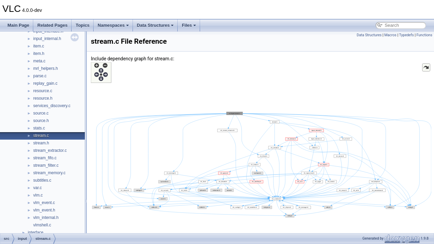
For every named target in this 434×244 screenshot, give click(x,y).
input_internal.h (47, 38)
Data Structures (155, 25)
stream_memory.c (49, 172)
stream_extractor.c (50, 150)
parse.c (39, 76)
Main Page (18, 25)
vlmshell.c (42, 225)
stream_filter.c (46, 165)
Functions (424, 35)
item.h (38, 53)
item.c (38, 46)
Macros (390, 35)
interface (35, 232)
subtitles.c (42, 180)
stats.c (39, 128)
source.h (41, 120)
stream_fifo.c (45, 158)
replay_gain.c (45, 83)
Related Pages (52, 25)
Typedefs (406, 35)
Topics (83, 25)
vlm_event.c (44, 202)
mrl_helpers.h (45, 68)
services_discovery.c (52, 105)
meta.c (39, 61)
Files (189, 25)
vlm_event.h (44, 210)
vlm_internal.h (46, 217)
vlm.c (38, 195)
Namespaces (113, 25)
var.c (37, 187)
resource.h (43, 98)
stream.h (41, 143)
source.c (40, 113)
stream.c (41, 135)
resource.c (42, 90)
